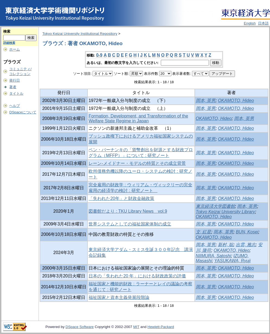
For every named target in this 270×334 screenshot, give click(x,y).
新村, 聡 (225, 244)
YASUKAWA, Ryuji (232, 260)
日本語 (263, 23)
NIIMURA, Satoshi (213, 255)
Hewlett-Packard (160, 327)
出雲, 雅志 (246, 244)
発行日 (14, 80)
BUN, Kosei (247, 232)
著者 (12, 87)
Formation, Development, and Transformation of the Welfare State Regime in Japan (138, 118)
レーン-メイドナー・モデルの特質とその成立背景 (137, 163)
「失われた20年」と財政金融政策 (121, 198)
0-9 (99, 55)
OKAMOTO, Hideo (236, 100)
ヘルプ (14, 106)
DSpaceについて (22, 112)
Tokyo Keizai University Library (225, 211)
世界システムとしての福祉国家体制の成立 (130, 224)
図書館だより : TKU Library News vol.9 (128, 211)
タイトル (16, 93)
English (250, 23)
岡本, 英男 (206, 100)
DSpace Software (79, 327)
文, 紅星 (203, 232)
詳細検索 (9, 42)
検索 (6, 31)
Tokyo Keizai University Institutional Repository (79, 34)
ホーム (14, 49)
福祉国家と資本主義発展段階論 (119, 297)
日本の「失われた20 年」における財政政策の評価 (137, 276)
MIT (136, 327)
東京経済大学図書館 (215, 206)
